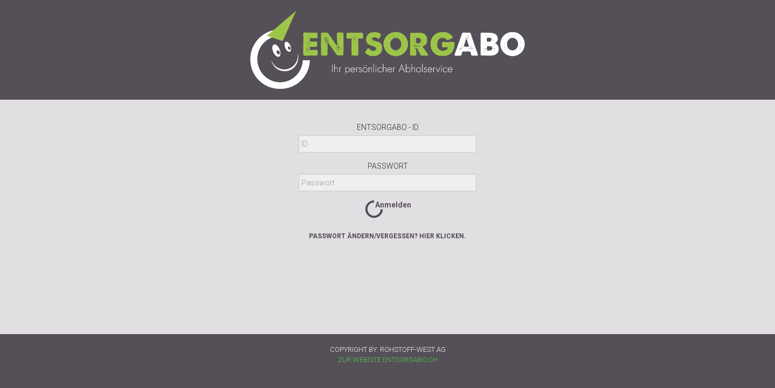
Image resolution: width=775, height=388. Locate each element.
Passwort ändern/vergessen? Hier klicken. (387, 236)
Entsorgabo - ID (388, 127)
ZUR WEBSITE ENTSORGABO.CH (388, 360)
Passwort (388, 166)
